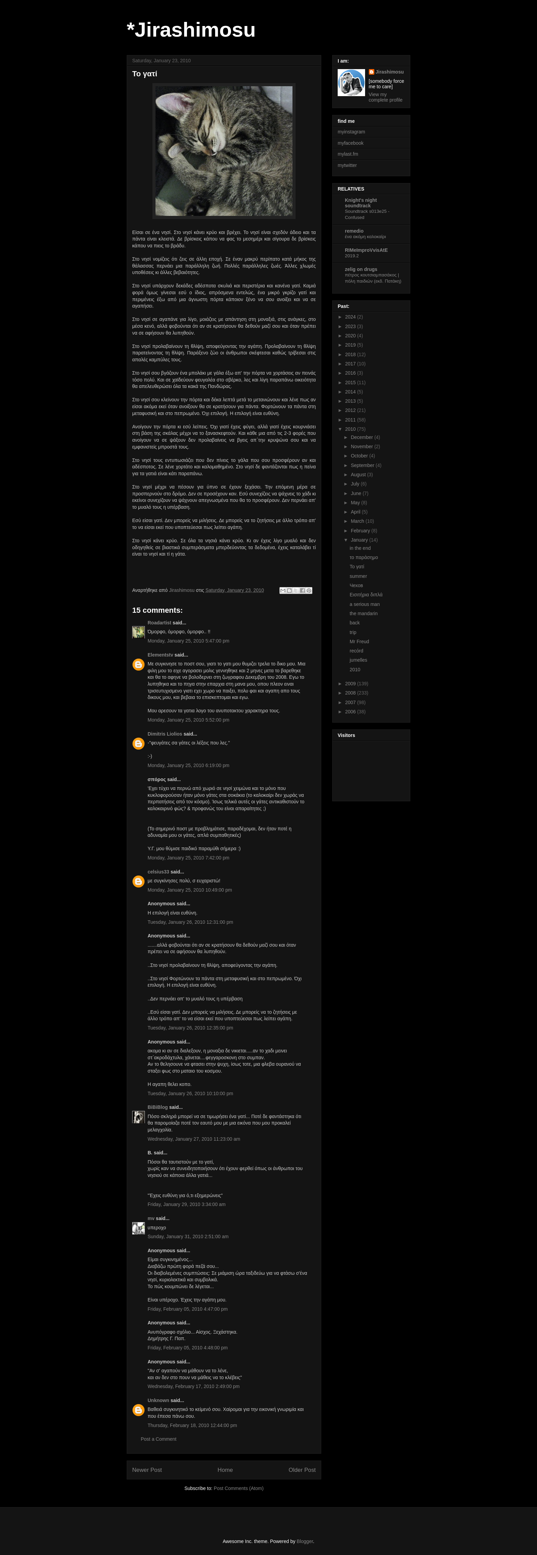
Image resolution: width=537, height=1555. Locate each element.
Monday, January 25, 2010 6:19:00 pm (188, 765)
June (356, 493)
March (358, 521)
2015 (351, 382)
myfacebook (350, 143)
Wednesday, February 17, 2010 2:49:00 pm (194, 1386)
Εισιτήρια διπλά (366, 594)
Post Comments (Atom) (238, 1488)
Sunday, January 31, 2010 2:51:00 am (188, 1236)
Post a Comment (158, 1439)
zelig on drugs (361, 269)
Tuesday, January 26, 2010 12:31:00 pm (190, 922)
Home (225, 1470)
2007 (351, 702)
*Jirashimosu (191, 29)
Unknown (158, 1400)
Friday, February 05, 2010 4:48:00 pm (188, 1347)
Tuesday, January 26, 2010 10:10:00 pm (190, 1093)
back (355, 622)
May (356, 502)
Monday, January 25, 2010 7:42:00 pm (188, 857)
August (359, 474)
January (360, 540)
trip (353, 632)
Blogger (305, 1541)
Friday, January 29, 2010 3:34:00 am (187, 1204)
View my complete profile (386, 97)
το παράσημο (364, 557)
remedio (354, 231)
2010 (351, 429)
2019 (351, 345)
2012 (351, 410)
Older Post (302, 1470)
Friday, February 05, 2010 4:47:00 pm (188, 1309)
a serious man (365, 604)
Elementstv (160, 655)
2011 (351, 420)
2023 (351, 326)
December (362, 437)
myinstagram (351, 131)
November (362, 446)
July (356, 484)
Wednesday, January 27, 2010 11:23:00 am (194, 1139)
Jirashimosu (390, 72)
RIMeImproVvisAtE (366, 250)
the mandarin (364, 613)
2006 (351, 711)
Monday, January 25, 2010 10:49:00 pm (190, 890)
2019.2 (352, 255)
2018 (351, 354)
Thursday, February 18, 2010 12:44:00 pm (192, 1425)
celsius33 (158, 871)
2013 (351, 401)
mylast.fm (348, 154)
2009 (351, 683)
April (356, 512)
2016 (351, 373)
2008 (351, 693)
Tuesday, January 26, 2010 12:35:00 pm (190, 1028)
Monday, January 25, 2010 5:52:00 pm (188, 720)
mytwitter (347, 165)
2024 (351, 317)
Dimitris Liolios (165, 734)
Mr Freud (359, 641)
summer (358, 576)
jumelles (358, 660)
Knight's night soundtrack (361, 202)
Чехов (356, 585)
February (361, 530)
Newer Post (147, 1470)
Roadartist (159, 622)
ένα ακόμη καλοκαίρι (365, 236)
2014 (351, 391)
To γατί (357, 566)
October (360, 455)
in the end (360, 548)
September (363, 465)
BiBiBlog (158, 1107)
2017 (351, 363)
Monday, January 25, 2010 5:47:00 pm (188, 641)
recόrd (356, 650)
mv (151, 1218)
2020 (351, 335)
